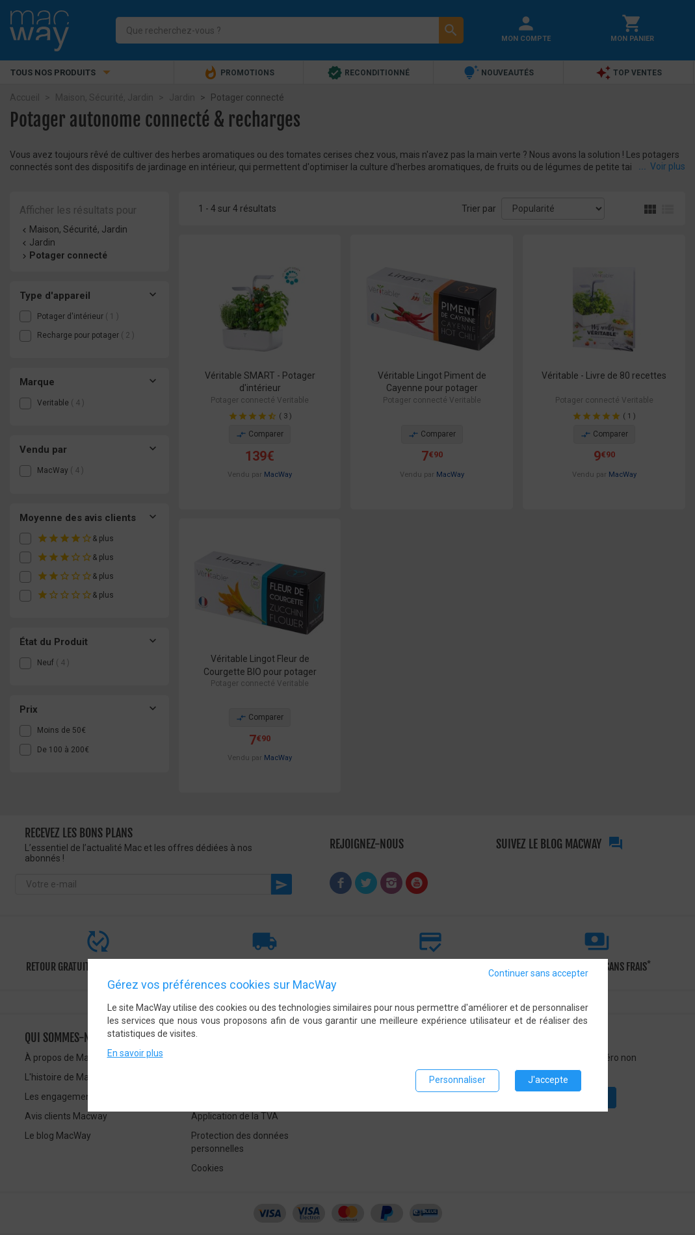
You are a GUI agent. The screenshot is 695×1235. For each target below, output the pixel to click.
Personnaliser (457, 1080)
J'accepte (548, 1080)
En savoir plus (135, 1053)
